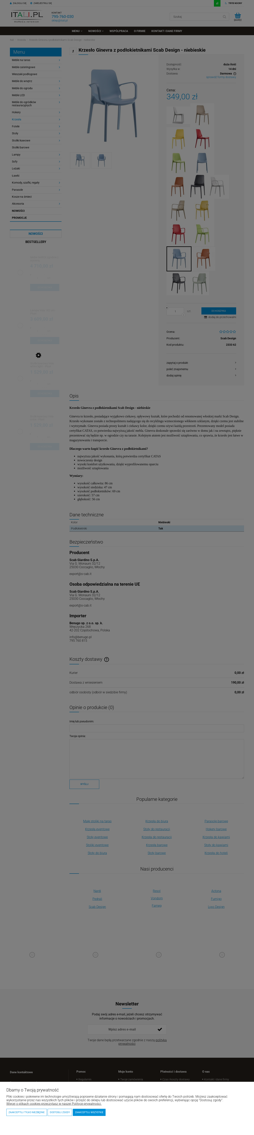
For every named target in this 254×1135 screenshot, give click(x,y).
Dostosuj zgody (60, 1112)
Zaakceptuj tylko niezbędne (27, 1112)
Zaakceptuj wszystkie (89, 1112)
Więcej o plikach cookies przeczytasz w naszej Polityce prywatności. (54, 1104)
